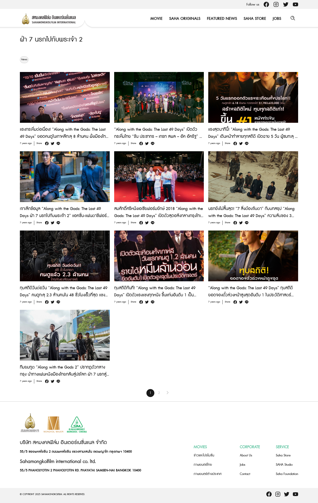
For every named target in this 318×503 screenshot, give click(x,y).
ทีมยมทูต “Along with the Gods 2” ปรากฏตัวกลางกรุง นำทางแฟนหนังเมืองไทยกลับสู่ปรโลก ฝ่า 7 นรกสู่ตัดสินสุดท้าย (63, 374)
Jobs (276, 18)
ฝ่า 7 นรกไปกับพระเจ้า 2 (52, 39)
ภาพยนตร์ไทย (203, 464)
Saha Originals (184, 18)
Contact (245, 474)
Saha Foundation (287, 474)
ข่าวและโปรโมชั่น (204, 455)
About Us (246, 455)
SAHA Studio (284, 464)
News (24, 60)
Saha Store (254, 18)
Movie (156, 18)
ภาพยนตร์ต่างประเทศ (207, 474)
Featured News (221, 18)
